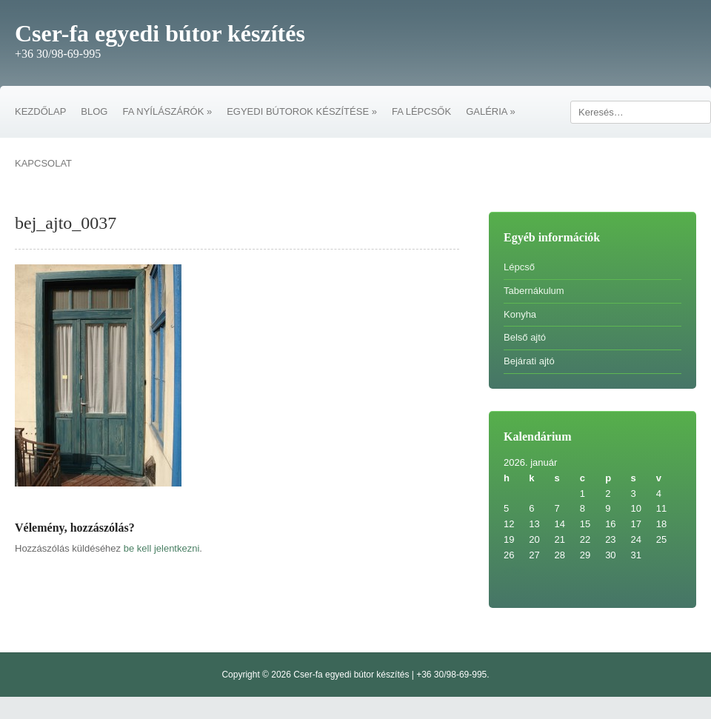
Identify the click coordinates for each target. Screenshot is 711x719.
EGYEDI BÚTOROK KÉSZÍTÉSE (302, 111)
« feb (514, 570)
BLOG (94, 111)
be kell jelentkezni (162, 548)
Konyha (520, 314)
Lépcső (519, 266)
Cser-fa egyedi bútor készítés (160, 33)
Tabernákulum (534, 290)
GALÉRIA (490, 111)
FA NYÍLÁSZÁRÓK (167, 111)
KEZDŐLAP (40, 111)
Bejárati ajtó (529, 361)
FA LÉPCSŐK (421, 111)
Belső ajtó (525, 337)
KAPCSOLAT (43, 163)
